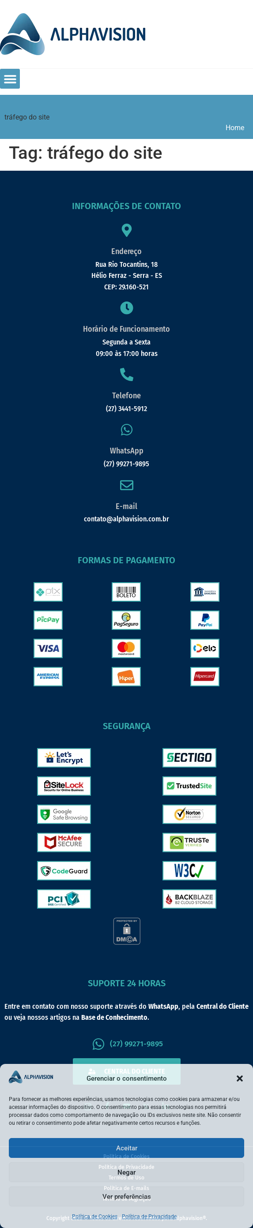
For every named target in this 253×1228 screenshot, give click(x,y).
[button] (239, 1078)
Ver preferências (126, 1197)
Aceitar (126, 1148)
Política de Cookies (94, 1216)
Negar (126, 1172)
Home (235, 128)
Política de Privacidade (149, 1216)
